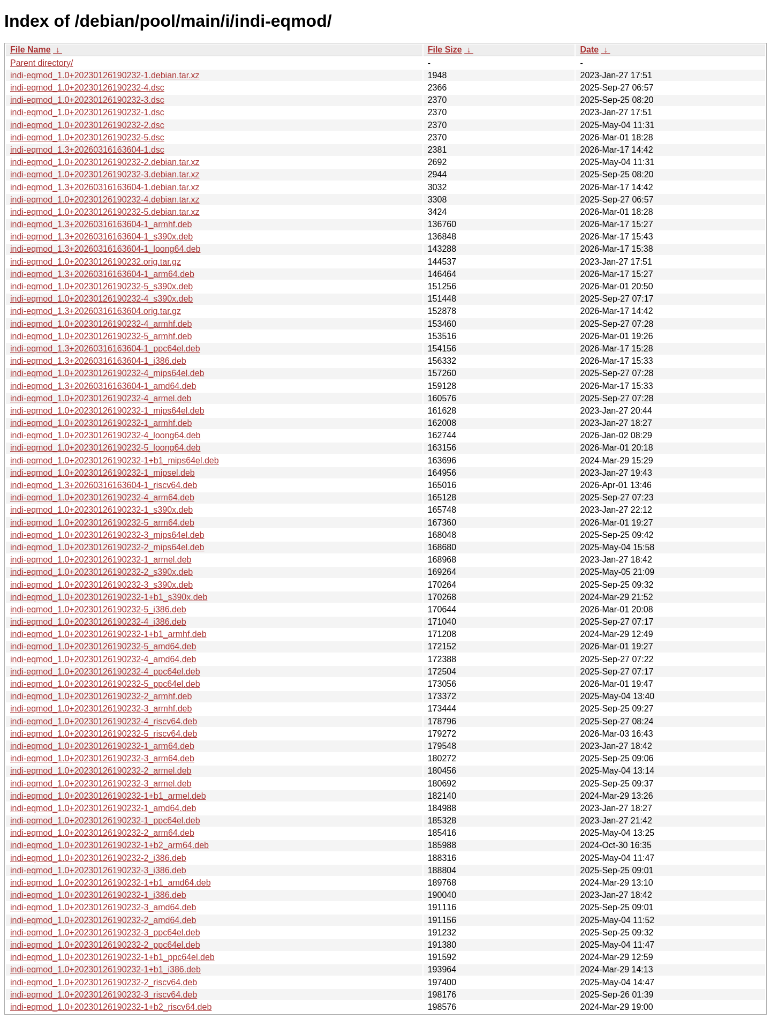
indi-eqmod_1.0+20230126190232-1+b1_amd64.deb (110, 882)
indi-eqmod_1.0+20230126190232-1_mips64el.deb (107, 410)
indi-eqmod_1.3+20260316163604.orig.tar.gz (95, 311)
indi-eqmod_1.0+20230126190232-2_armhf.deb (101, 696)
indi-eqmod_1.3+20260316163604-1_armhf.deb (101, 224)
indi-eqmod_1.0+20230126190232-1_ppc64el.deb (105, 820)
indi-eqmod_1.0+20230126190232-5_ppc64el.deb (105, 683)
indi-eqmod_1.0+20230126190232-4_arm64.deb (102, 497)
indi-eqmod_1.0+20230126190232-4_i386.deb (98, 621)
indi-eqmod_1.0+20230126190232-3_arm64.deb (102, 758)
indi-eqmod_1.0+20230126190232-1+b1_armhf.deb (108, 634)
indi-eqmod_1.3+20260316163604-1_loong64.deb (105, 248)
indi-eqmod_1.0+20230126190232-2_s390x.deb (101, 571)
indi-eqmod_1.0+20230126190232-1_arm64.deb (102, 746)
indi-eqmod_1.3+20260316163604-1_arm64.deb (102, 274)
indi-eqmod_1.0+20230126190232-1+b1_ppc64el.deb (112, 957)
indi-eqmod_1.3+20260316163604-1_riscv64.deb (103, 485)
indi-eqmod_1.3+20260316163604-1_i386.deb (98, 360)
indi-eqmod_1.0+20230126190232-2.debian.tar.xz (105, 162)
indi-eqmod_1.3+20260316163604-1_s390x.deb (101, 236)
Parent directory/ (41, 63)
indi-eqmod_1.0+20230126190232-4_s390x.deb (101, 298)
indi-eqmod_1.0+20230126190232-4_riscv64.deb (103, 721)
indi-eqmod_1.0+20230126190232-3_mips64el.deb (107, 535)
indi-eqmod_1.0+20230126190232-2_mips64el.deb (107, 547)
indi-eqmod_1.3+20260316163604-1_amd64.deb (103, 386)
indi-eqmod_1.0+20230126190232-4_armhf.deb (101, 323)
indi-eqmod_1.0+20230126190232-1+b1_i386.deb (105, 969)
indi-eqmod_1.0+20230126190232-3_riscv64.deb (103, 994)
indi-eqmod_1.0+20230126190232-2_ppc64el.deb (105, 944)
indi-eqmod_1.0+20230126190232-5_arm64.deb (102, 522)
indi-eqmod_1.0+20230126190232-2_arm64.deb (102, 832)
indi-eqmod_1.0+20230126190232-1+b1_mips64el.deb (114, 460)
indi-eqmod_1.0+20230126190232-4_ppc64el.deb (105, 671)
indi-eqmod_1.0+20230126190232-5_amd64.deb (103, 646)
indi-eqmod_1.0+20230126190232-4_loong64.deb (105, 435)
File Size (445, 49)
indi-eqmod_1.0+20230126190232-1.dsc (87, 112)
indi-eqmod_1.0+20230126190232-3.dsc (87, 99)
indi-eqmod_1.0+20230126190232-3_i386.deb (98, 870)
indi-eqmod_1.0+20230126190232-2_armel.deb (101, 770)
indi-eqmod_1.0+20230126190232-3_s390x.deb (101, 584)
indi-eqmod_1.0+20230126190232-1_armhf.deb (101, 423)
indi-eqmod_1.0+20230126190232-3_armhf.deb (101, 708)
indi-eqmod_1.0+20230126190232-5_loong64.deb (105, 447)
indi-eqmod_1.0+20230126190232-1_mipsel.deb (102, 472)
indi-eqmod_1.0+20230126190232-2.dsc (87, 125)
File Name (30, 49)
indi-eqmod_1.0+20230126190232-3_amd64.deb (103, 907)
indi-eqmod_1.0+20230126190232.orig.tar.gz (95, 261)
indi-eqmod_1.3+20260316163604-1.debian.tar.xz (105, 187)
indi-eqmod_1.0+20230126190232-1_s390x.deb (101, 509)
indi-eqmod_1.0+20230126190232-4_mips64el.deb (107, 373)
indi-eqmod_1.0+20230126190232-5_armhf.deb (101, 336)
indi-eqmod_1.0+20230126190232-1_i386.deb (98, 895)
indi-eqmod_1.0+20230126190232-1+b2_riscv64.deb (110, 1006)
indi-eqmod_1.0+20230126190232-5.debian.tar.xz (105, 211)
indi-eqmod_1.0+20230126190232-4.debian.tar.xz (105, 199)
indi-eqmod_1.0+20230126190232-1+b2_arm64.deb (109, 845)
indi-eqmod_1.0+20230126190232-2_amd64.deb (103, 920)
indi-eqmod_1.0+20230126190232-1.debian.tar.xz (105, 75)
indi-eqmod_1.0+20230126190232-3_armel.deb (101, 783)
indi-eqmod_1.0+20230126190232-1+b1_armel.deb (108, 795)
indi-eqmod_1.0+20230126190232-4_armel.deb (101, 398)
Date (589, 49)
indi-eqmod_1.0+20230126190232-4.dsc (87, 87)
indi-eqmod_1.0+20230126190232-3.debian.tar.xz (105, 174)
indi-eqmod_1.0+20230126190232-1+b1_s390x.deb (108, 597)
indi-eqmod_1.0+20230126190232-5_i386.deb (98, 609)
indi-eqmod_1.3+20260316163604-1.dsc (87, 149)
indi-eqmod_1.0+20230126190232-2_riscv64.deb (103, 982)
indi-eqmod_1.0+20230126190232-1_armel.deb (101, 559)
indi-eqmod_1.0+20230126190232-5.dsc (87, 137)
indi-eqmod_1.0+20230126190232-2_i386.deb (98, 858)
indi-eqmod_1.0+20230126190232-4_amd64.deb (103, 659)
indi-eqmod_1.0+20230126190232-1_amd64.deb (103, 808)
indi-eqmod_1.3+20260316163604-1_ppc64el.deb (105, 348)
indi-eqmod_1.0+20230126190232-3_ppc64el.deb (105, 932)
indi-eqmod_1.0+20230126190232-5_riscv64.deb (103, 733)
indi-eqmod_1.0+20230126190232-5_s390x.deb (101, 286)
